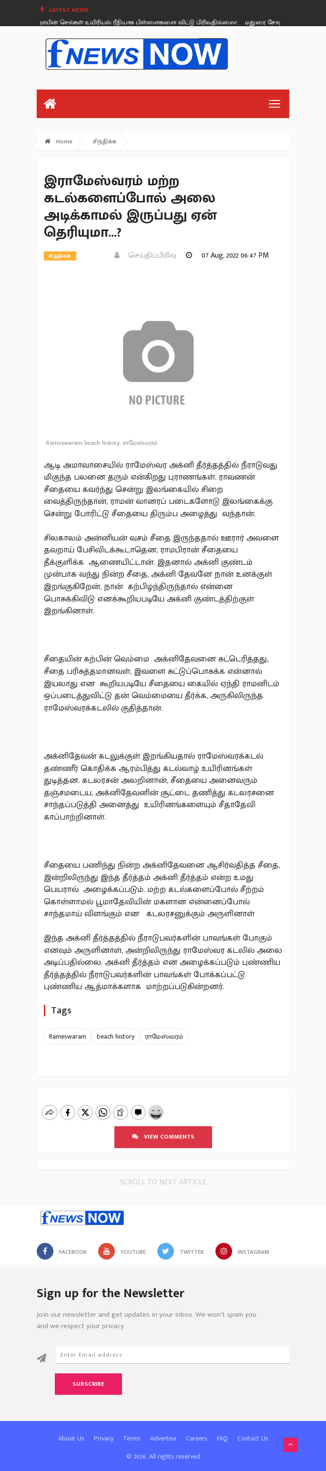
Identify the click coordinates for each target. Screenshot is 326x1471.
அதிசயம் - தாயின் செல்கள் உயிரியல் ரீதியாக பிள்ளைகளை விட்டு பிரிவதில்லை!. (126, 22)
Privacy (103, 1430)
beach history (115, 1036)
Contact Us (252, 1430)
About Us (71, 1430)
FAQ (222, 1430)
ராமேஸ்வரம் (164, 1036)
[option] (130, 22)
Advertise (163, 1430)
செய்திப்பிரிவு (145, 255)
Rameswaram (67, 1036)
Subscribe (88, 1376)
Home (58, 141)
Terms (132, 1430)
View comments (163, 1128)
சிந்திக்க (104, 141)
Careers (196, 1430)
